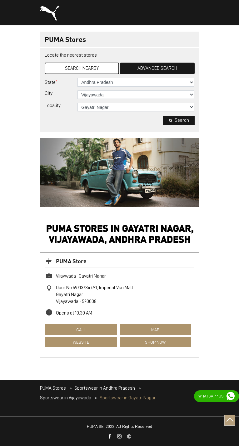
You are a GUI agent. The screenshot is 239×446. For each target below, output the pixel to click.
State (51, 82)
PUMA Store (71, 260)
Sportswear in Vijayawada (65, 398)
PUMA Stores (53, 388)
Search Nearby (82, 68)
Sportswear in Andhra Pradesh (104, 388)
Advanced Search (157, 68)
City (48, 93)
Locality (53, 105)
